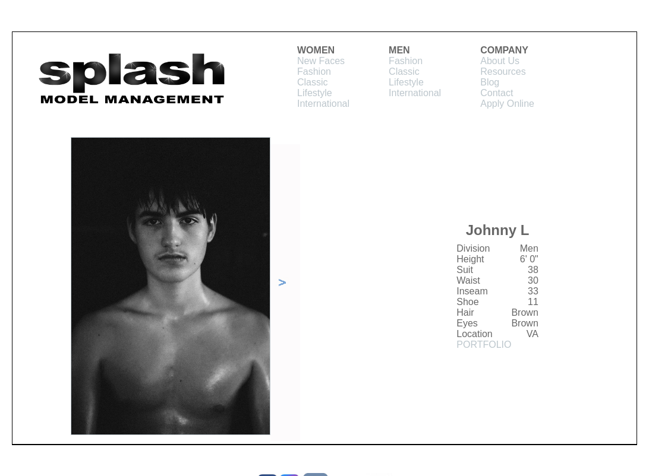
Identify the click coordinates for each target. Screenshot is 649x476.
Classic (312, 82)
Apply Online (507, 104)
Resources (502, 71)
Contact (496, 93)
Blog (489, 82)
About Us (499, 61)
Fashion (314, 71)
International (323, 104)
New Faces (321, 61)
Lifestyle (314, 93)
